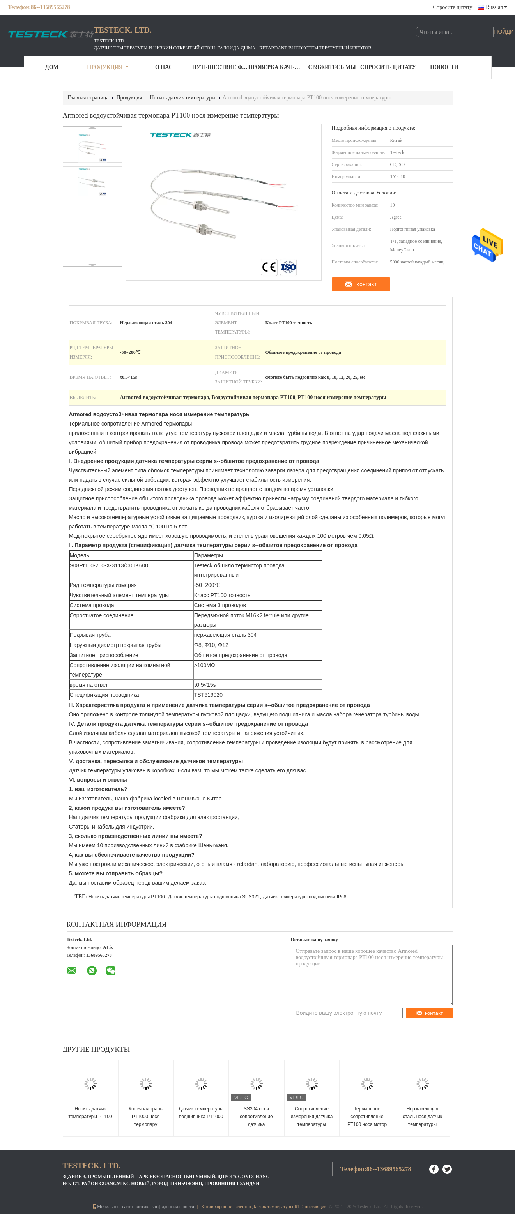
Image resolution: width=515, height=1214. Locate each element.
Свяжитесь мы (332, 67)
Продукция (108, 67)
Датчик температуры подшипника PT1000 (201, 1112)
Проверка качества (276, 67)
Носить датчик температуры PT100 (126, 896)
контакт (366, 284)
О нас (164, 67)
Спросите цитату (452, 7)
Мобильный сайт (111, 1206)
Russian (496, 7)
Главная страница (88, 98)
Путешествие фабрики (220, 67)
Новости (444, 67)
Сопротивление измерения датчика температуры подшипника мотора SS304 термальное (312, 1124)
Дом (51, 67)
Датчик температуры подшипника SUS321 (214, 896)
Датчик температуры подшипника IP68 (305, 896)
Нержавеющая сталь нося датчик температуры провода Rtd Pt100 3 (422, 1120)
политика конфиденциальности (163, 1206)
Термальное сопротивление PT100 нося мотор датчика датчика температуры (367, 1124)
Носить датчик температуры (182, 98)
